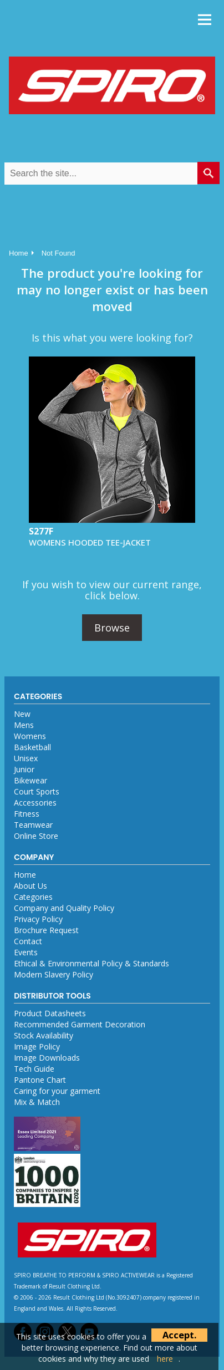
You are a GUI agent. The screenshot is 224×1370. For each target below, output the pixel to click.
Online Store (36, 836)
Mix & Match (37, 1102)
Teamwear (33, 824)
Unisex (26, 758)
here (165, 1358)
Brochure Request (46, 930)
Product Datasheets (50, 1013)
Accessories (35, 802)
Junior (24, 769)
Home (18, 253)
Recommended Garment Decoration (79, 1024)
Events (26, 952)
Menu (204, 19)
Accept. (179, 1334)
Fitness (26, 813)
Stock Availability (43, 1035)
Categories (33, 897)
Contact (28, 941)
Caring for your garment (57, 1091)
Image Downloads (47, 1057)
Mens (24, 725)
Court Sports (36, 791)
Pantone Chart (40, 1079)
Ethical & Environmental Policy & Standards (91, 963)
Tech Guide (34, 1068)
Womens (30, 736)
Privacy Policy (38, 919)
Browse (112, 627)
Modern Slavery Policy (53, 974)
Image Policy (37, 1046)
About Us (30, 885)
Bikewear (30, 780)
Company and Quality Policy (64, 908)
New (22, 714)
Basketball (32, 747)
